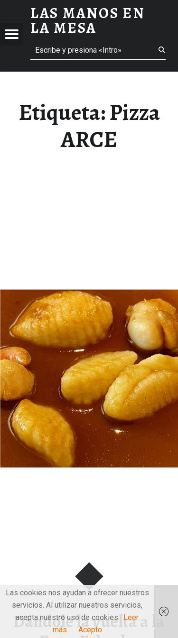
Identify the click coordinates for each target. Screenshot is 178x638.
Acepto (90, 629)
